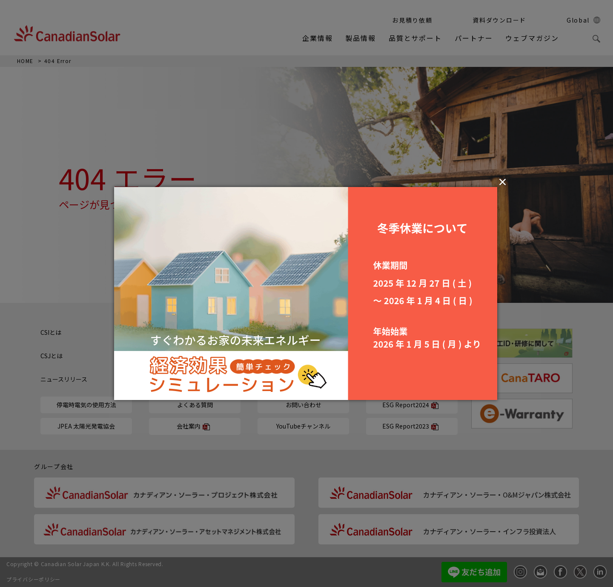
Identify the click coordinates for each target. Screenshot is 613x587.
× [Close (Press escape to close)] (502, 181)
